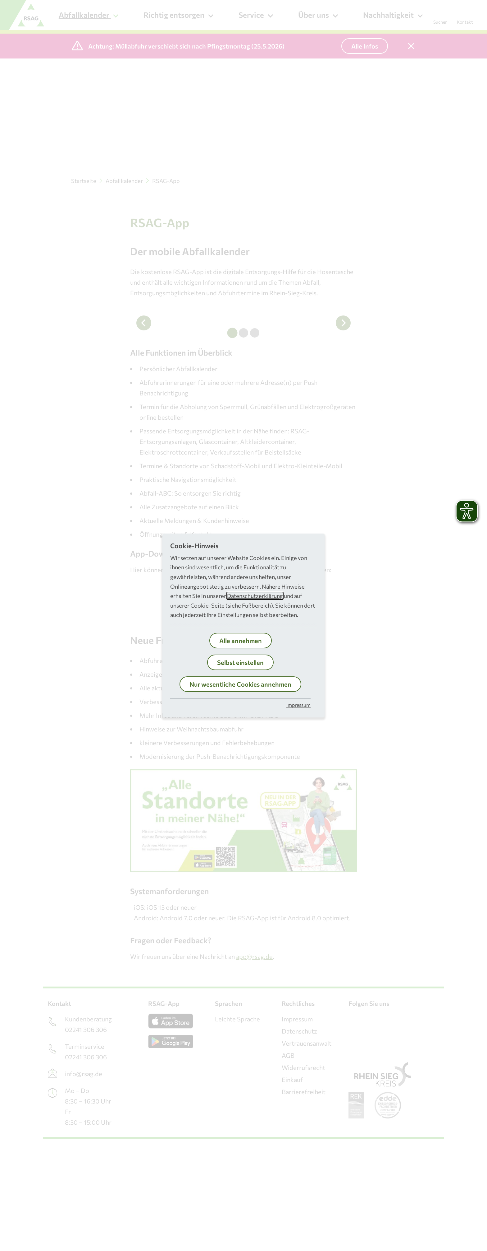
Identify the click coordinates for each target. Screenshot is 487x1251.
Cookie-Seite (207, 605)
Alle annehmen (240, 640)
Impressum (298, 705)
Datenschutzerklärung (255, 595)
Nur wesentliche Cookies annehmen (240, 684)
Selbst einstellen (240, 662)
